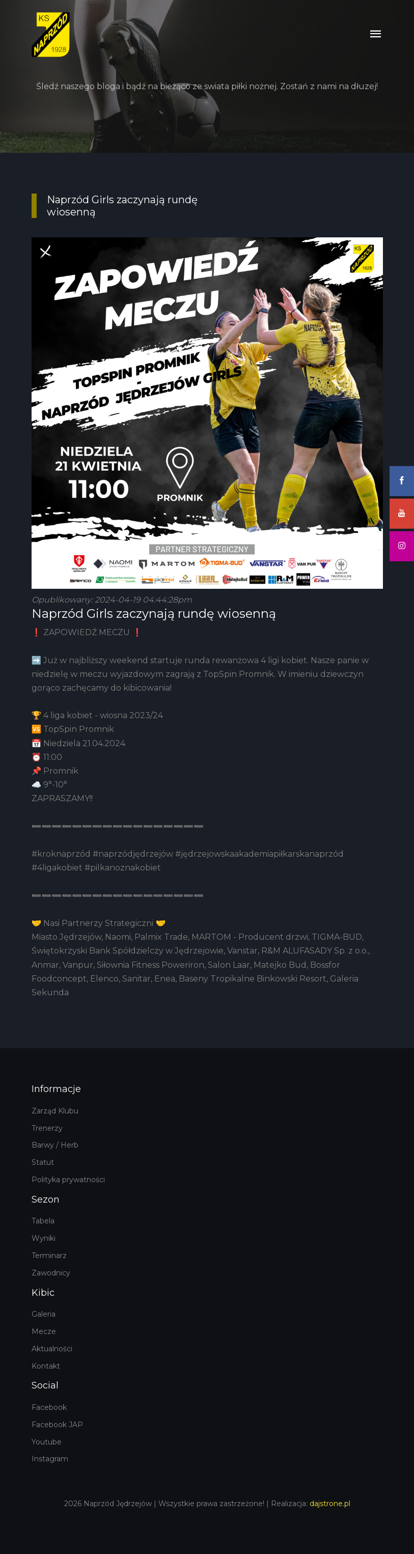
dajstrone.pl (330, 1503)
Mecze (44, 1331)
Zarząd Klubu (55, 1110)
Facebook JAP (57, 1424)
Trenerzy (47, 1128)
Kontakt (46, 1366)
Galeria (44, 1314)
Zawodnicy (51, 1272)
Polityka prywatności (68, 1179)
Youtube (47, 1442)
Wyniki (44, 1238)
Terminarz (49, 1255)
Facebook (49, 1407)
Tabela (43, 1220)
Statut (43, 1162)
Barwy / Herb (55, 1145)
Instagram (50, 1458)
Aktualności (52, 1348)
